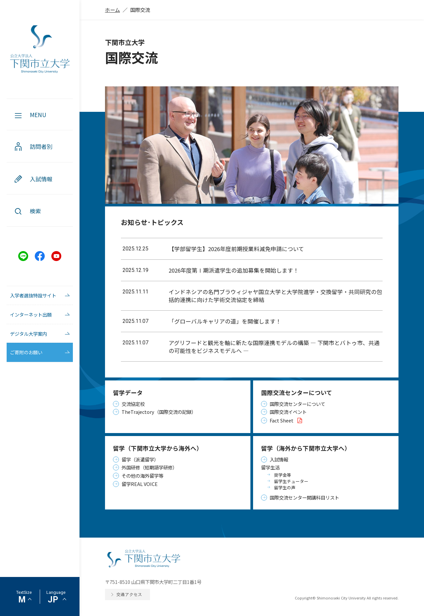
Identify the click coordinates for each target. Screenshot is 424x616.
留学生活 (270, 467)
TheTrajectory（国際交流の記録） (159, 411)
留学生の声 (284, 487)
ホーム (112, 9)
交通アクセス (129, 594)
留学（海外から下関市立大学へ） (305, 448)
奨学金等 (282, 475)
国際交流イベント (288, 411)
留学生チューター (291, 481)
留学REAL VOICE (140, 483)
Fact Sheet (287, 420)
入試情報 (279, 459)
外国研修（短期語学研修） (149, 467)
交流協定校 (133, 403)
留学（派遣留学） (140, 459)
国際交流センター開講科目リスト (304, 497)
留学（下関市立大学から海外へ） (157, 448)
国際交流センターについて (296, 392)
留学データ (128, 392)
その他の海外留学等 (142, 475)
